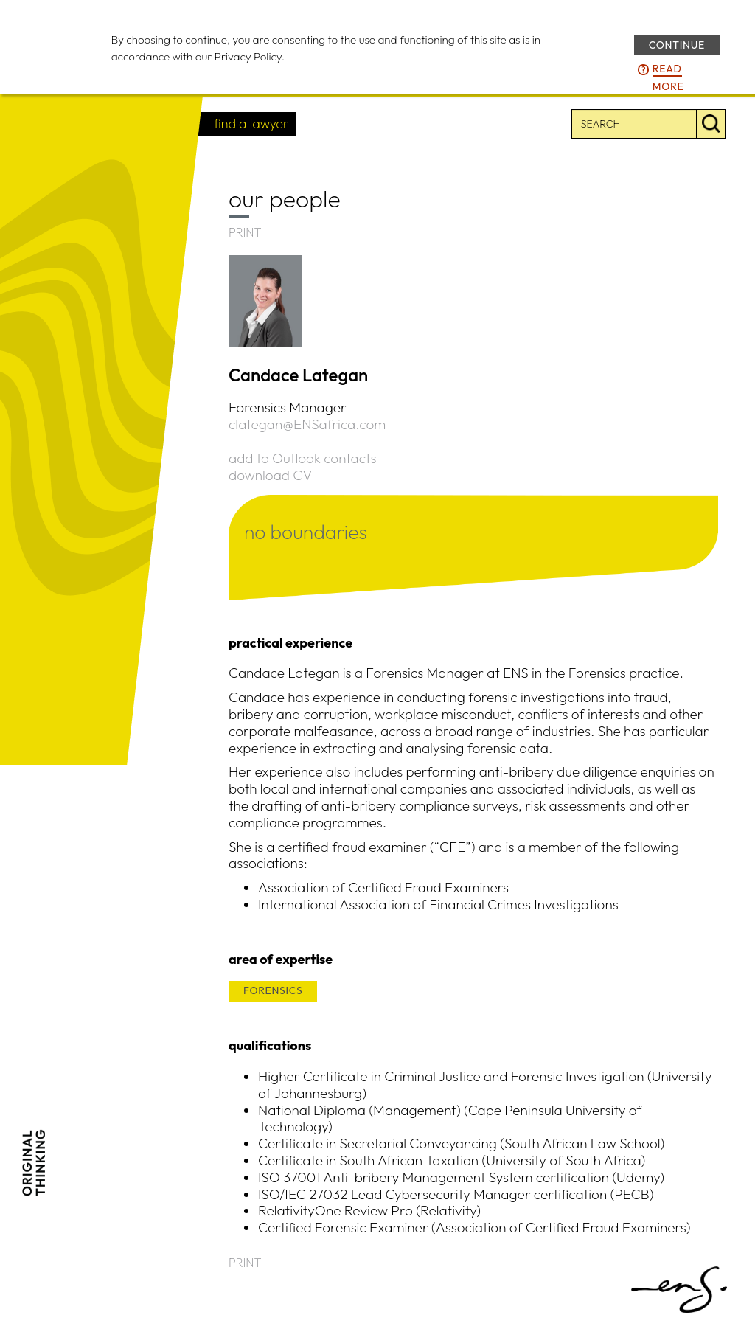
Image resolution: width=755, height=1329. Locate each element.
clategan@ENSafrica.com (307, 424)
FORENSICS (272, 990)
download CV (270, 475)
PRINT (245, 232)
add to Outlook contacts (302, 458)
